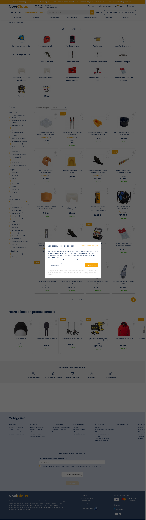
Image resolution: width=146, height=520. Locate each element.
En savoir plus (55, 265)
